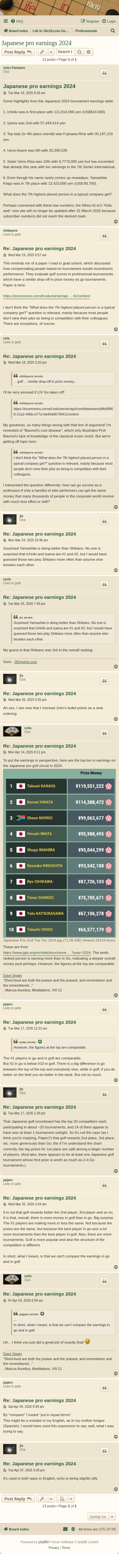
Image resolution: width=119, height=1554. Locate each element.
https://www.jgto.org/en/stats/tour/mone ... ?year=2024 (47, 953)
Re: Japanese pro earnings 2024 (39, 248)
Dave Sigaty (12, 975)
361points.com (25, 662)
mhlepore (10, 230)
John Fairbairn (14, 68)
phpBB (43, 1542)
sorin (7, 579)
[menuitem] (16, 21)
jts (21, 516)
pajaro (8, 1004)
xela (6, 338)
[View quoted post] (40, 1042)
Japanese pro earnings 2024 (37, 42)
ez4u (27, 728)
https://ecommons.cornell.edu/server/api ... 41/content (46, 296)
